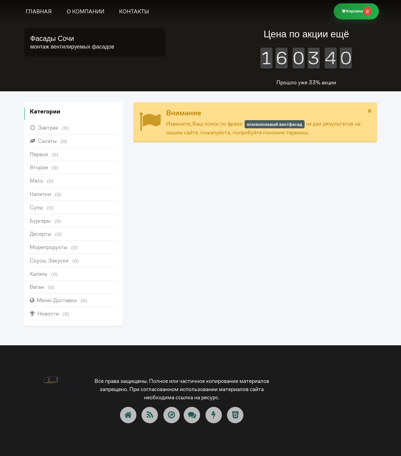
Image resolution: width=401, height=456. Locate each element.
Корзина (356, 11)
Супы (42, 207)
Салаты (48, 140)
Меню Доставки (58, 300)
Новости (49, 313)
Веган (42, 286)
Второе (44, 167)
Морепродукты (54, 247)
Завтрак (49, 127)
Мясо (42, 180)
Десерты (46, 233)
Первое (44, 154)
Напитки (46, 194)
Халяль (44, 273)
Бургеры (45, 220)
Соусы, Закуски (54, 260)
